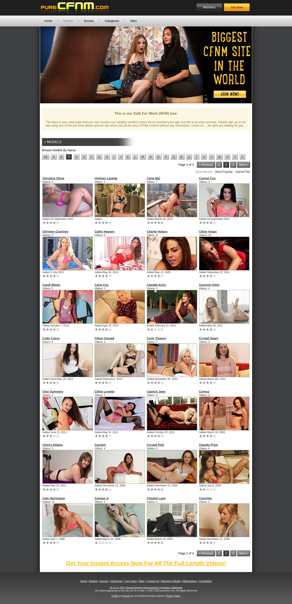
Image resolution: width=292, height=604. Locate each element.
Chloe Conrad (104, 338)
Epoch (126, 596)
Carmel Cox (207, 178)
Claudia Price (208, 445)
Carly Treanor (156, 338)
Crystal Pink (155, 445)
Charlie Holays (157, 231)
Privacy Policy (173, 596)
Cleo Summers (52, 391)
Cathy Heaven (104, 231)
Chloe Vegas (208, 231)
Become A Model (171, 581)
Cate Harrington (53, 498)
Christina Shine (53, 178)
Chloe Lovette (104, 391)
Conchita (205, 498)
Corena (204, 391)
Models (68, 21)
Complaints (205, 581)
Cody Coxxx (51, 338)
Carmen (100, 445)
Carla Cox (101, 285)
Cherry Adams (52, 445)
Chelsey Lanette (106, 178)
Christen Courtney (55, 231)
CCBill (114, 596)
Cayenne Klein (209, 285)
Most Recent (203, 171)
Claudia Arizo (156, 285)
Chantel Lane (156, 498)
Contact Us (152, 581)
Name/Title (243, 171)
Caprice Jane (156, 391)
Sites (133, 21)
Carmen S (101, 498)
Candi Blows (51, 285)
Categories (112, 21)
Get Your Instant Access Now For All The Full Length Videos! (146, 563)
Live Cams (131, 581)
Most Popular (224, 171)
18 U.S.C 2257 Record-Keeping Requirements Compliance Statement (146, 587)
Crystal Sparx (208, 338)
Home (48, 21)
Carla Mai (153, 178)
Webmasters (189, 581)
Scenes (89, 21)
